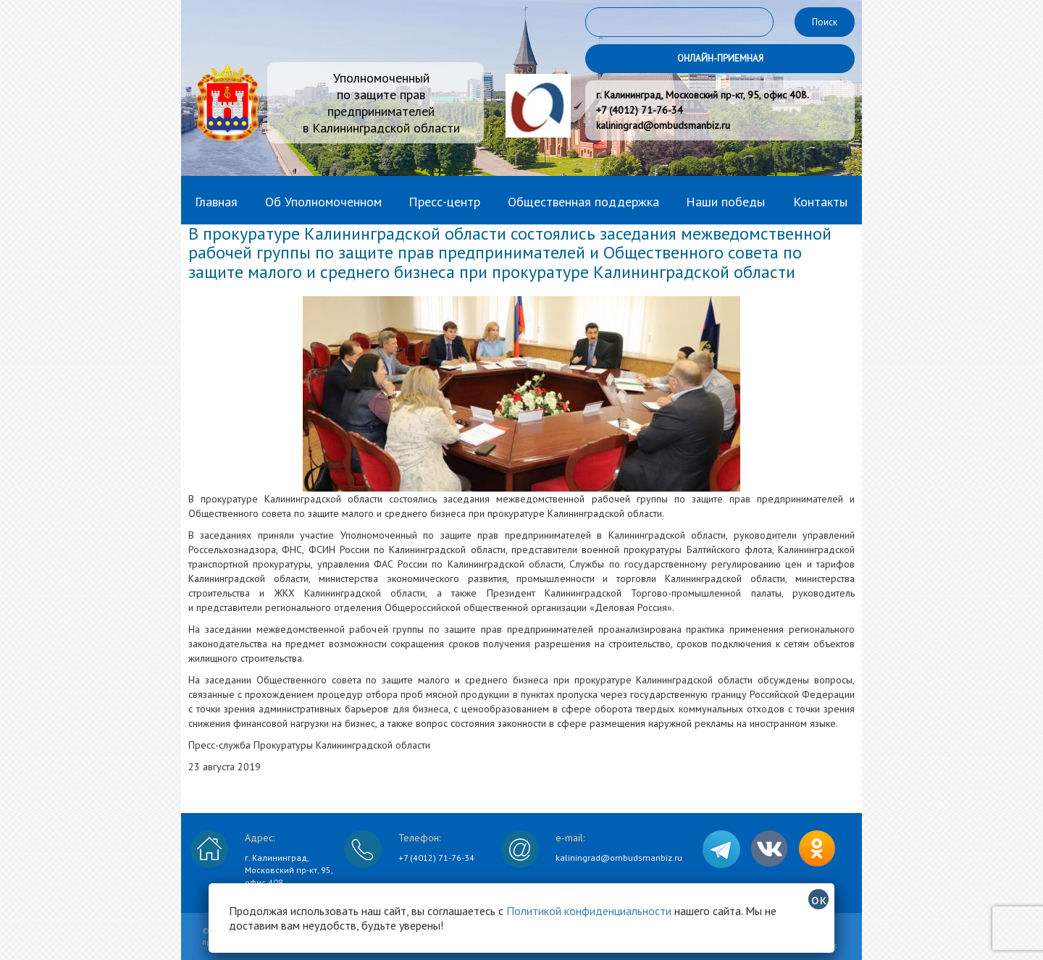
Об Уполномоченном (323, 201)
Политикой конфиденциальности (588, 911)
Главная (216, 201)
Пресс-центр (444, 201)
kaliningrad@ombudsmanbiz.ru (619, 857)
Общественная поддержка (583, 201)
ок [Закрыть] (818, 899)
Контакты (820, 201)
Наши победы (725, 201)
